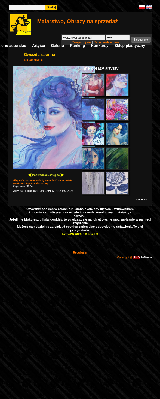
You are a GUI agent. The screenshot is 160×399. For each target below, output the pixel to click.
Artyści (38, 45)
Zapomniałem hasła (107, 42)
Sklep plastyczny (130, 45)
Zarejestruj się (81, 42)
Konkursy (100, 45)
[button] (141, 40)
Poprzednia (37, 175)
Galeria (57, 45)
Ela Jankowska (33, 59)
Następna (55, 175)
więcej (141, 199)
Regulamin (80, 252)
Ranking (77, 45)
